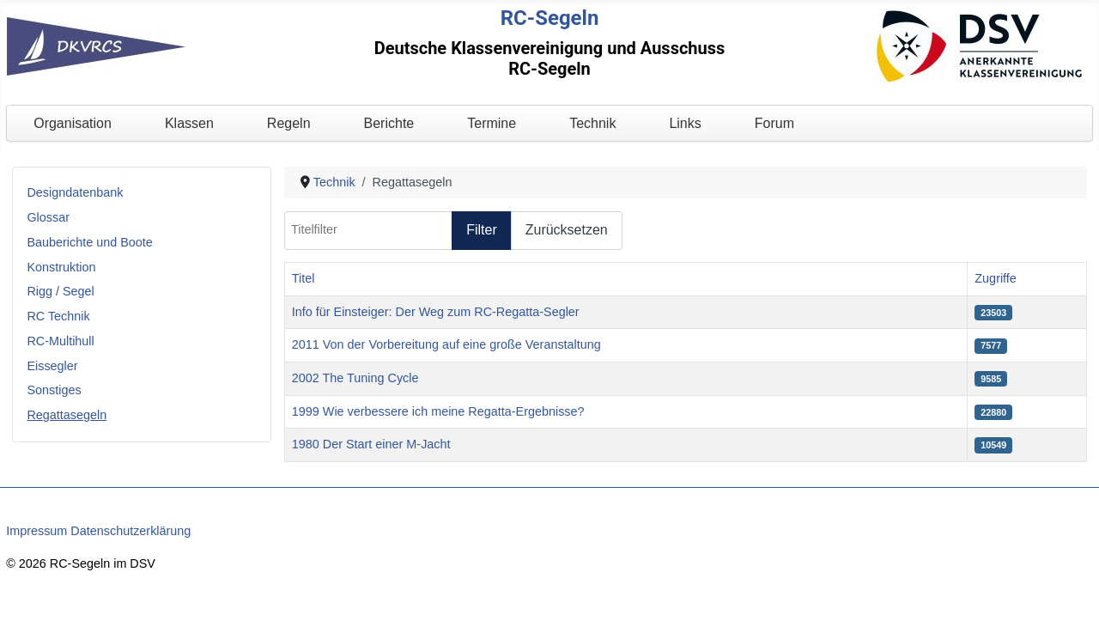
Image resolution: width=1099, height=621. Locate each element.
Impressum (36, 531)
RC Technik (58, 316)
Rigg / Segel (60, 291)
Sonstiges (54, 390)
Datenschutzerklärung (130, 531)
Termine (491, 123)
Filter (481, 229)
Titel (303, 278)
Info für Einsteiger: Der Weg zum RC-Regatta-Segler (436, 312)
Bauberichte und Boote (89, 242)
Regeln (289, 123)
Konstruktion (61, 267)
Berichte (389, 123)
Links (685, 123)
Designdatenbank (75, 192)
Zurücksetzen (566, 229)
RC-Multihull (60, 341)
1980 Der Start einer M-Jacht (371, 444)
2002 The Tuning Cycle (355, 378)
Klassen (189, 123)
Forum (774, 123)
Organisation (72, 123)
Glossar (48, 217)
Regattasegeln (66, 415)
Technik (592, 123)
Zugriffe (996, 278)
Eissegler (52, 366)
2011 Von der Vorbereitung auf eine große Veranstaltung (446, 344)
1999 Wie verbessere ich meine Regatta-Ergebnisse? (438, 411)
